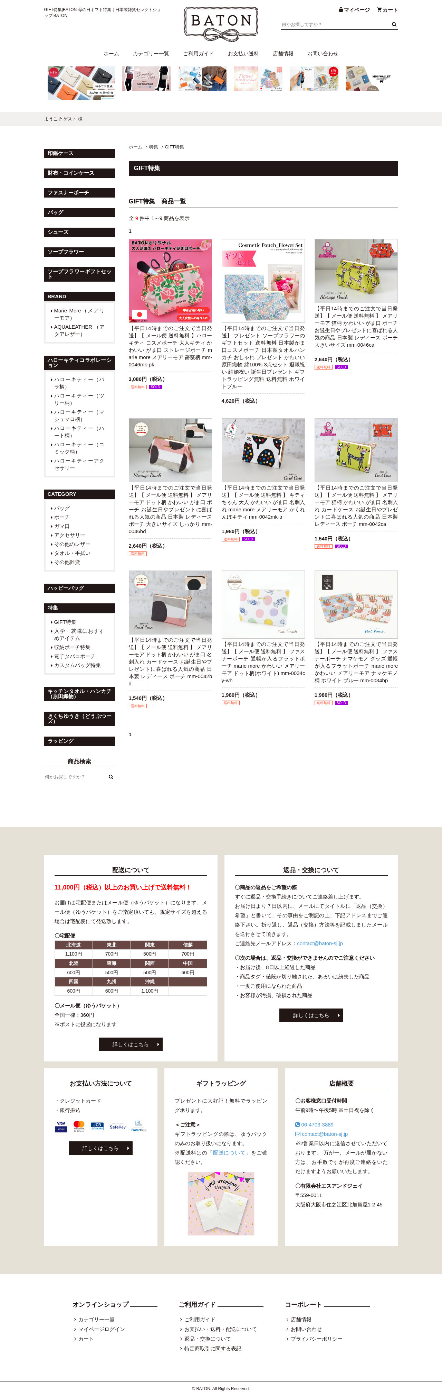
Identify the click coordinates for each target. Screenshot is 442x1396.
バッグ (62, 508)
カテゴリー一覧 (151, 53)
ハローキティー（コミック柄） (79, 448)
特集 (153, 146)
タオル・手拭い (72, 553)
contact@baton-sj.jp (320, 943)
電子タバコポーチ (75, 656)
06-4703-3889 (314, 1125)
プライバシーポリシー (317, 1339)
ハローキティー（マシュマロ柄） (79, 415)
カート (86, 1339)
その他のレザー (72, 544)
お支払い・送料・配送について (220, 1329)
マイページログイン (101, 1329)
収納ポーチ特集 (72, 647)
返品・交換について (207, 1339)
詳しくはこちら (131, 1044)
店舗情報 (283, 53)
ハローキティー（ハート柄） (79, 431)
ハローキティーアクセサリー (79, 464)
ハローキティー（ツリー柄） (79, 399)
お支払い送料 (243, 53)
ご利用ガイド (198, 53)
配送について (229, 1153)
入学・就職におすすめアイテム (79, 634)
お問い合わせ (322, 53)
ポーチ (62, 517)
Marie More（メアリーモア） (79, 314)
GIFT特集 (65, 622)
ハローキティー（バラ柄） (79, 383)
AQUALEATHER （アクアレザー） (79, 330)
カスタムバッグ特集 (77, 665)
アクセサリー (69, 535)
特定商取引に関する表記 (212, 1348)
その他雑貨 (67, 562)
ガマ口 (62, 526)
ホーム (111, 53)
